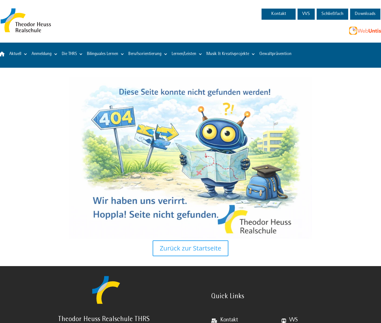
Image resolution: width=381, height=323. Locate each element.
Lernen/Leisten (184, 54)
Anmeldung (42, 54)
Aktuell (15, 54)
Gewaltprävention (275, 54)
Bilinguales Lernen (102, 54)
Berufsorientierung (145, 54)
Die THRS (69, 54)
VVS (306, 14)
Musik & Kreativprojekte (227, 54)
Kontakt (278, 14)
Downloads (365, 14)
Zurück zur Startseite (190, 248)
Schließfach (332, 14)
